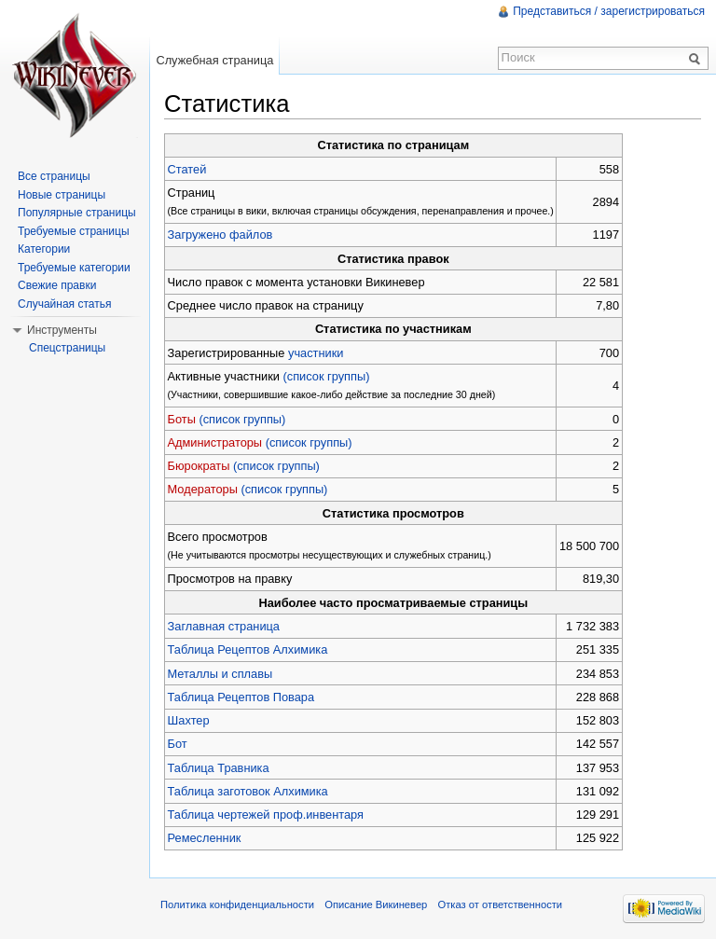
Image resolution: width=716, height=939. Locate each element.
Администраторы (215, 442)
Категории (44, 248)
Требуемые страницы (74, 231)
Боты (182, 419)
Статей (187, 169)
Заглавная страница (224, 626)
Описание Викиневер (375, 904)
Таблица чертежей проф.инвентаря (266, 815)
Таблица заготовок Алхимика (248, 791)
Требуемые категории (74, 267)
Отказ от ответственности (500, 904)
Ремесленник (204, 838)
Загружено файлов (220, 235)
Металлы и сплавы (220, 674)
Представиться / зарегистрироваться (609, 11)
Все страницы (54, 176)
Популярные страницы (77, 212)
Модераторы (203, 489)
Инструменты (62, 330)
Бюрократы (199, 466)
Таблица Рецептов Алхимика (248, 649)
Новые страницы (61, 194)
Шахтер (189, 720)
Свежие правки (57, 285)
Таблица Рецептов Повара (241, 697)
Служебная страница (214, 60)
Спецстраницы (67, 347)
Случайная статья (64, 304)
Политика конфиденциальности (237, 904)
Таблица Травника (218, 768)
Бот (177, 744)
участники (315, 353)
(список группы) (326, 376)
